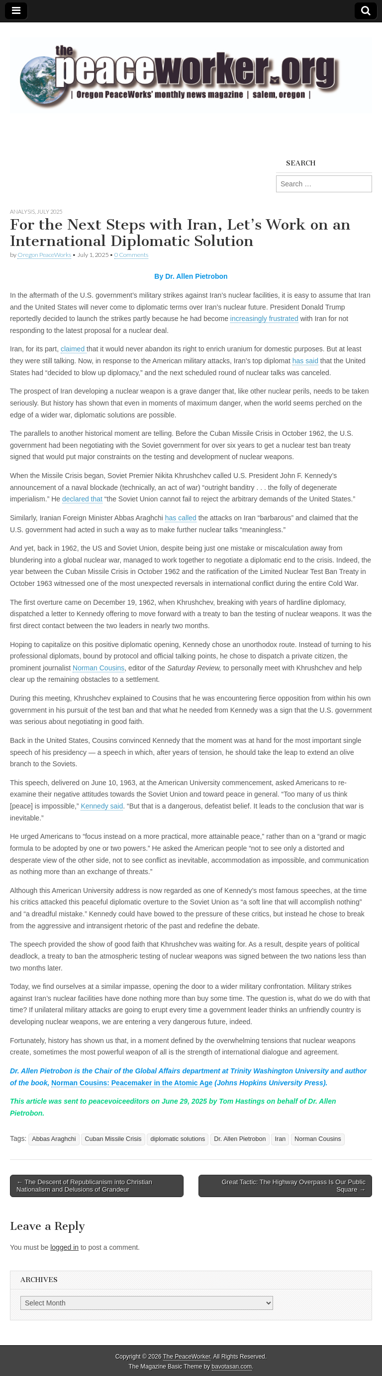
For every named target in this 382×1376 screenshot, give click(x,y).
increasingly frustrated (264, 319)
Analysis (22, 211)
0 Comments (131, 254)
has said (305, 361)
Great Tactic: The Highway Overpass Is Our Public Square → (294, 1186)
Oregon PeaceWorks (44, 254)
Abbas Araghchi (54, 1138)
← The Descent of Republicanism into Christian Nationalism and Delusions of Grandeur (84, 1186)
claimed (74, 349)
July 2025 (49, 211)
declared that (82, 499)
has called (180, 518)
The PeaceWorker (186, 1356)
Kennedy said (102, 806)
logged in (64, 1247)
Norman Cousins (98, 668)
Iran (280, 1138)
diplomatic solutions (177, 1138)
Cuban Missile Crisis (113, 1138)
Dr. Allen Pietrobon (240, 1138)
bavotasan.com (232, 1366)
